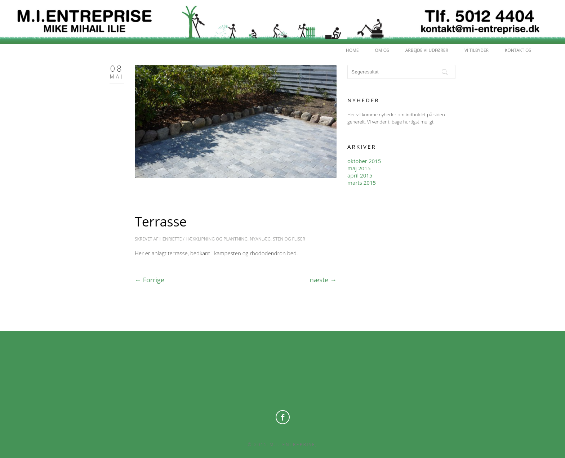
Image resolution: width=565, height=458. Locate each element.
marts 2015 (361, 182)
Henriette (170, 239)
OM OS (382, 50)
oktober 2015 (364, 161)
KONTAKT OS (518, 50)
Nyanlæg (260, 239)
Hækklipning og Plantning (217, 239)
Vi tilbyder (476, 50)
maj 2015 (358, 168)
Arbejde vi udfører (426, 50)
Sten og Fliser (289, 239)
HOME (352, 50)
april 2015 (359, 175)
